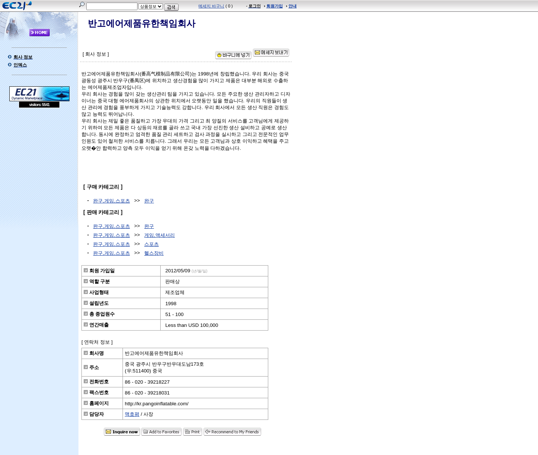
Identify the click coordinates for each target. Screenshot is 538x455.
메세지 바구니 (211, 6)
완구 (149, 201)
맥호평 (132, 414)
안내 (292, 6)
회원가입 (274, 6)
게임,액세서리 (159, 235)
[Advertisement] (39, 162)
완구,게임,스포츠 (111, 201)
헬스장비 (154, 253)
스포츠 (151, 244)
